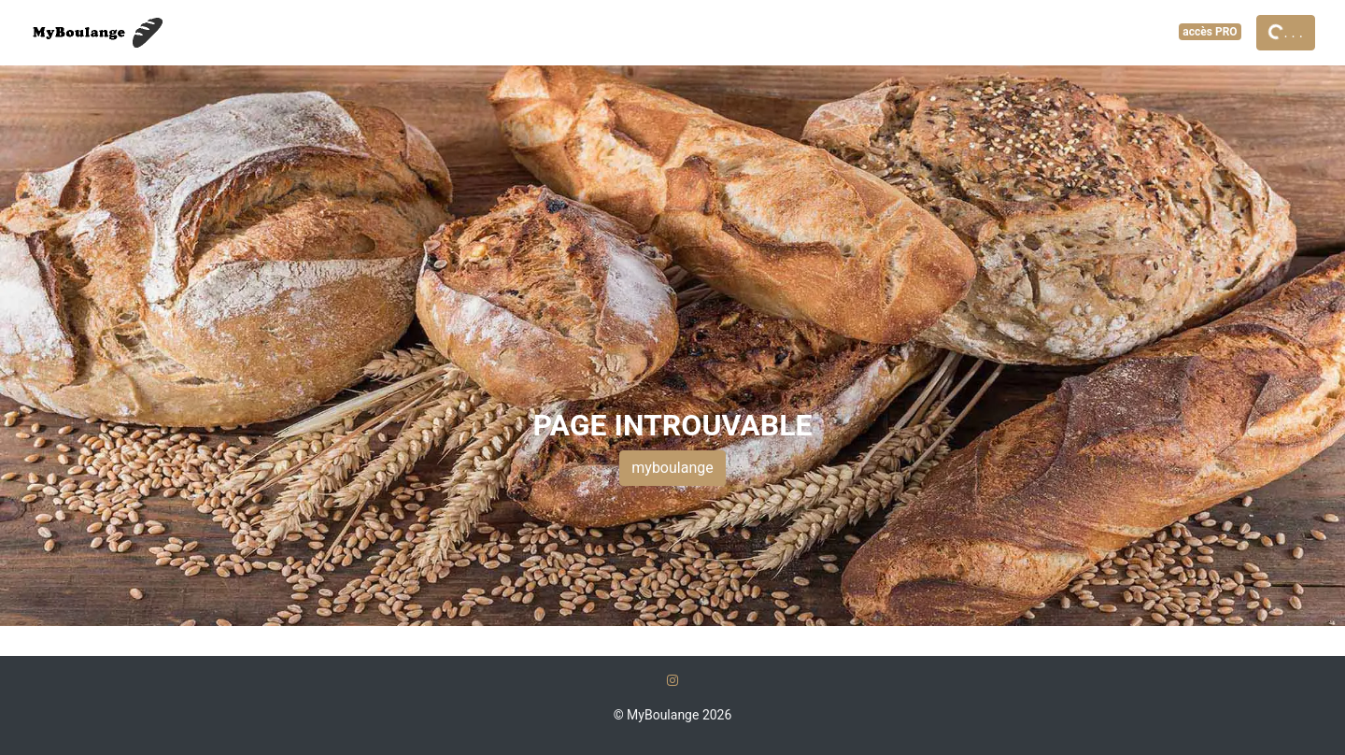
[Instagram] (672, 680)
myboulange (672, 468)
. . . (1285, 31)
